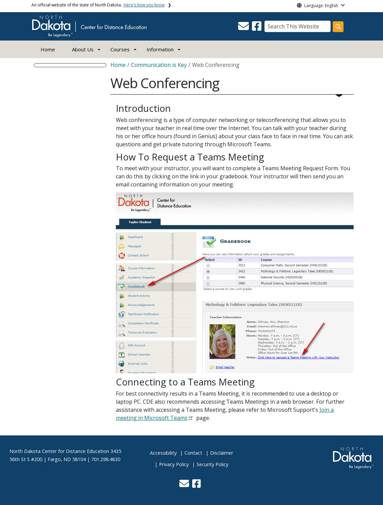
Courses (120, 49)
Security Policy (212, 464)
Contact (193, 453)
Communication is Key (159, 65)
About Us (83, 49)
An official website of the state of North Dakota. (97, 5)
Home (48, 49)
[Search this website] (338, 26)
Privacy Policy (174, 464)
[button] (244, 28)
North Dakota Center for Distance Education (59, 451)
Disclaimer (221, 453)
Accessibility (163, 453)
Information (160, 49)
